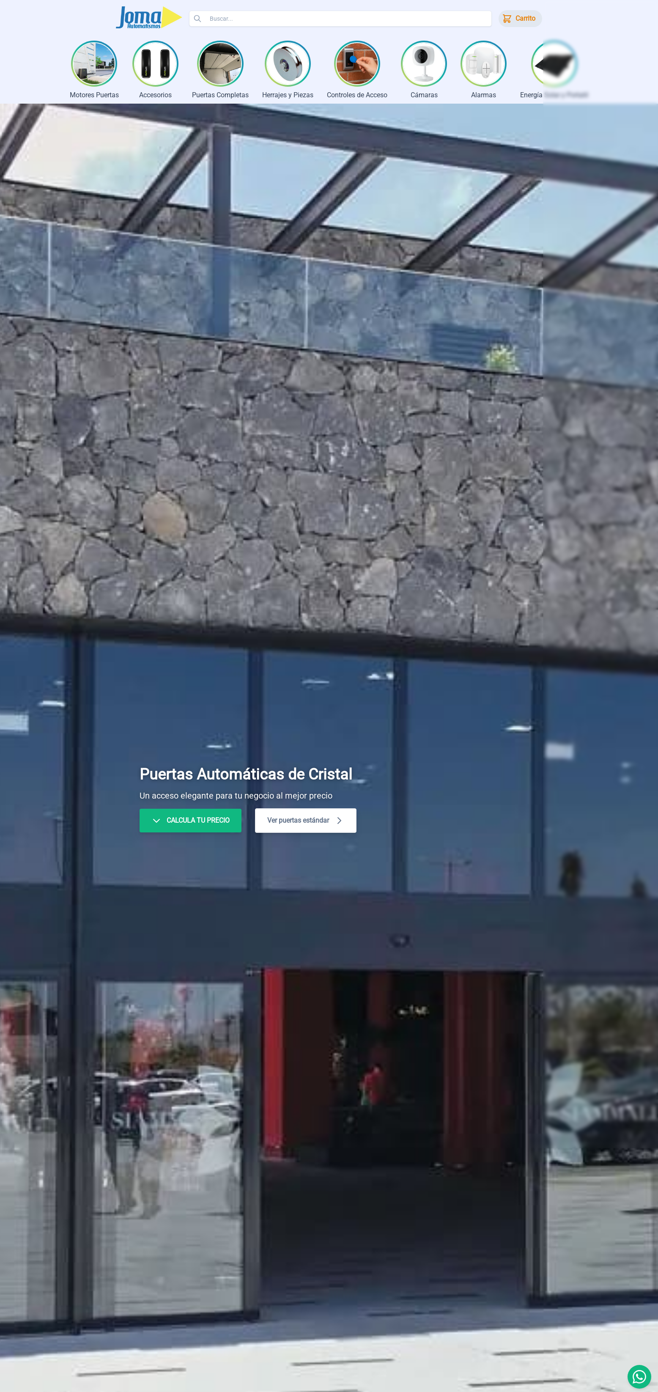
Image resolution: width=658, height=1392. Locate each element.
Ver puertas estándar (305, 822)
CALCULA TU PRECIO (190, 822)
